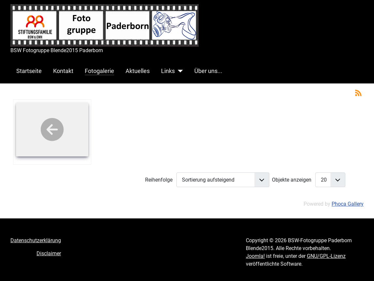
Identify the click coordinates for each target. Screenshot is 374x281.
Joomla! (255, 256)
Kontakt (63, 71)
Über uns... (208, 71)
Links (168, 71)
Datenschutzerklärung (35, 240)
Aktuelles (138, 71)
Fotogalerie (99, 71)
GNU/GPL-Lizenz (326, 256)
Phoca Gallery (348, 204)
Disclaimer (49, 253)
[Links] (179, 71)
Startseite (29, 71)
